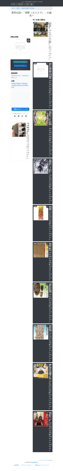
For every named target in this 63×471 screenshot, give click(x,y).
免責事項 (16, 465)
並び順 (13, 4)
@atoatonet (34, 462)
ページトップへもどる (45, 460)
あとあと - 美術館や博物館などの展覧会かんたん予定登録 (31, 1)
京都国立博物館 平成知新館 (27, 8)
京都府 (17, 8)
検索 (27, 4)
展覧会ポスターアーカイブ (42, 465)
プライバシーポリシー (27, 465)
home (13, 8)
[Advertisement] (20, 26)
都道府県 (20, 4)
